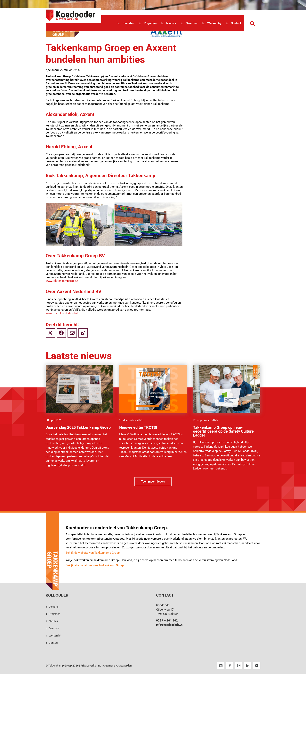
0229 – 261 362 (167, 620)
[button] (252, 23)
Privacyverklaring (90, 665)
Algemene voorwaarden (117, 665)
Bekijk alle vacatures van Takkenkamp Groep (95, 565)
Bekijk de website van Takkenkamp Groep (93, 552)
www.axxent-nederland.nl (62, 313)
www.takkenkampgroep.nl (62, 281)
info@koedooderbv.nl (169, 625)
